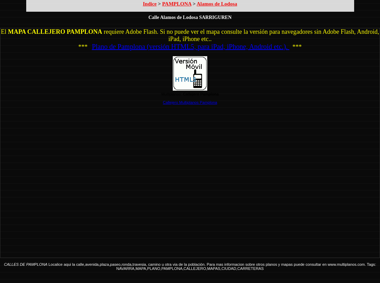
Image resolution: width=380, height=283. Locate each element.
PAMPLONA (176, 4)
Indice (150, 4)
